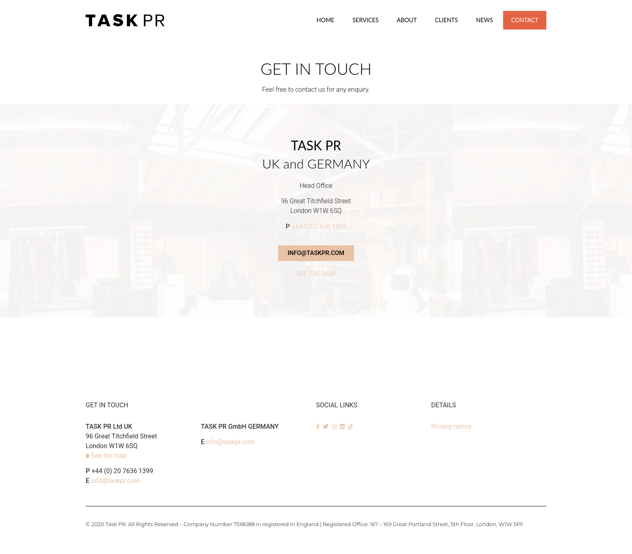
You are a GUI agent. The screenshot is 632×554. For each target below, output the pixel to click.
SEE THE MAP (316, 274)
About (407, 20)
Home (325, 20)
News (484, 20)
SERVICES (365, 20)
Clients (446, 20)
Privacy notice (451, 426)
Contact (524, 20)
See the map (109, 455)
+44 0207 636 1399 (318, 226)
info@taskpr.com (115, 480)
